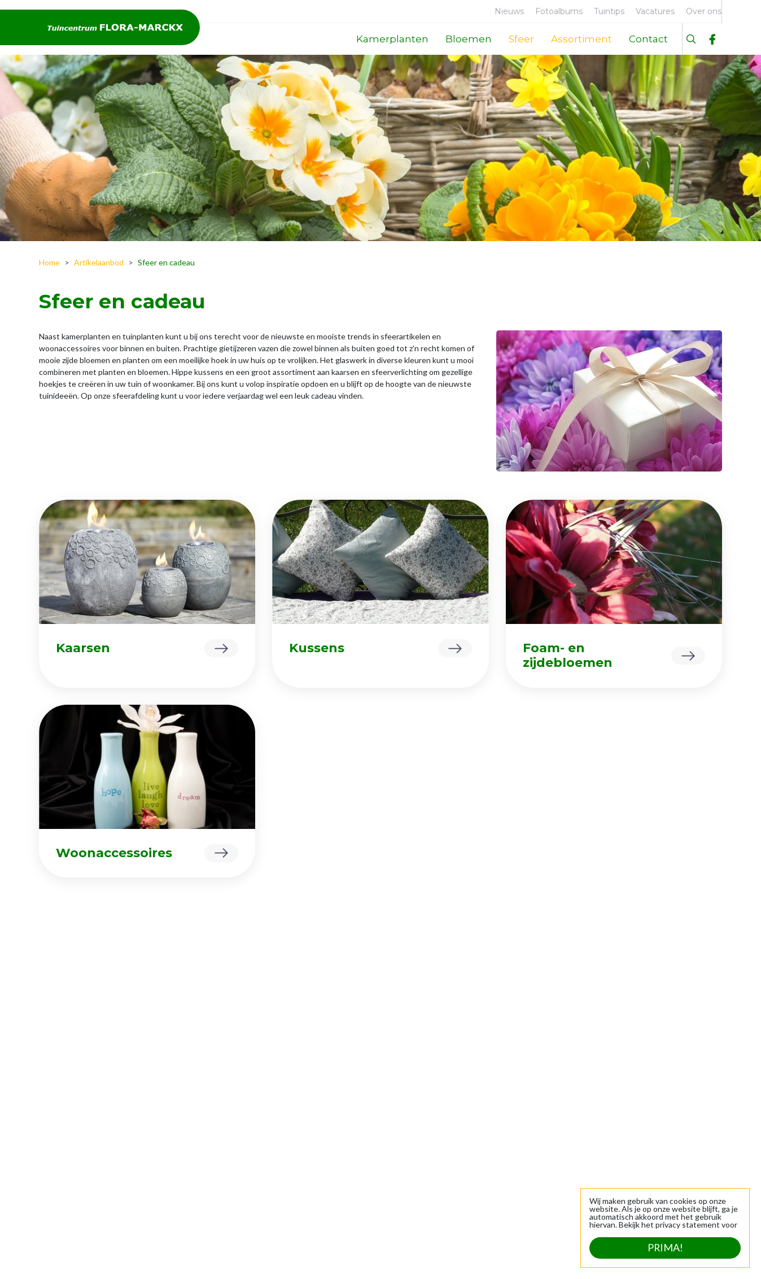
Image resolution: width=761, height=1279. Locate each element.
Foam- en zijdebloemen (568, 655)
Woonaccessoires (114, 853)
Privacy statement (315, 1256)
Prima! (665, 1248)
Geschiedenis (71, 1127)
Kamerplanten (209, 1092)
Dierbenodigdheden (219, 1109)
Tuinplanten (205, 1127)
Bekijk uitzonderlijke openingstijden (383, 1219)
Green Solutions (144, 1256)
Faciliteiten (66, 1109)
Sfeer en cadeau (212, 1144)
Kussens (316, 648)
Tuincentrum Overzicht (228, 1256)
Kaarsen (83, 648)
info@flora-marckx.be (676, 1140)
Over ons (63, 1092)
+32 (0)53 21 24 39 (681, 1128)
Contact (62, 1144)
